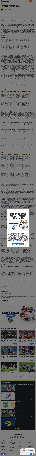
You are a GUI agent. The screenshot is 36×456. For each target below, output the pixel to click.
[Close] (34, 448)
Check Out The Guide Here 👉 (18, 244)
